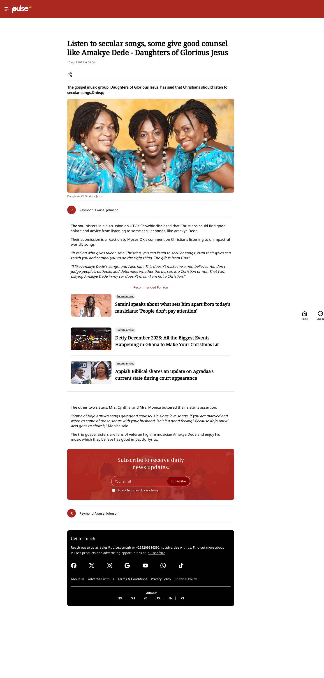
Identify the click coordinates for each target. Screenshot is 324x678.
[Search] (283, 9)
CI (197, 663)
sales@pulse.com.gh (135, 612)
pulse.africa (186, 618)
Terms (145, 555)
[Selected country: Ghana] (205, 9)
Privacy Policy (163, 555)
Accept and (152, 555)
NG (134, 663)
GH (147, 663)
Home (233, 9)
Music (129, 59)
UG (172, 663)
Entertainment (110, 59)
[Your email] (165, 546)
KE (160, 663)
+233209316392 (168, 612)
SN (185, 663)
